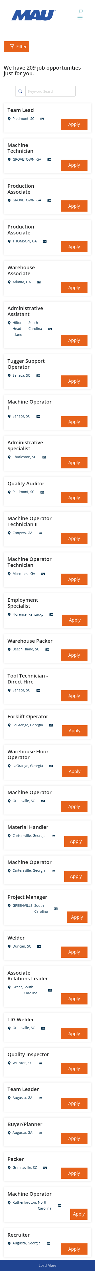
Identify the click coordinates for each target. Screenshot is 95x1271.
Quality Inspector (28, 1054)
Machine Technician (21, 148)
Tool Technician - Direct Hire (28, 679)
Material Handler (28, 827)
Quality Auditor (26, 484)
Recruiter (19, 1235)
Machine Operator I (30, 405)
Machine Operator (30, 792)
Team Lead (21, 110)
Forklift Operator (28, 717)
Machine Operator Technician (30, 562)
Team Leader (23, 1089)
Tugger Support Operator (26, 364)
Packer (16, 1159)
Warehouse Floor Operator (28, 755)
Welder (16, 938)
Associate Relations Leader (28, 976)
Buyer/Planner (25, 1124)
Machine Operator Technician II (30, 521)
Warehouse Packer (30, 641)
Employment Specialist (23, 603)
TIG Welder (21, 1020)
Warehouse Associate (21, 270)
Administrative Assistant (25, 311)
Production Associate (21, 189)
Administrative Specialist (25, 446)
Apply (74, 124)
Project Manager (27, 897)
